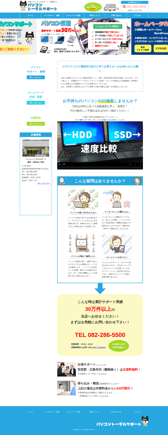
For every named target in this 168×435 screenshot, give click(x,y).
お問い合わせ (116, 15)
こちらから (101, 347)
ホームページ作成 (73, 15)
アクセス (137, 15)
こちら (103, 374)
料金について (95, 15)
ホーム (30, 15)
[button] (82, 52)
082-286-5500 (134, 6)
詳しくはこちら (44, 183)
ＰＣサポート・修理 (52, 15)
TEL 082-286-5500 (100, 334)
